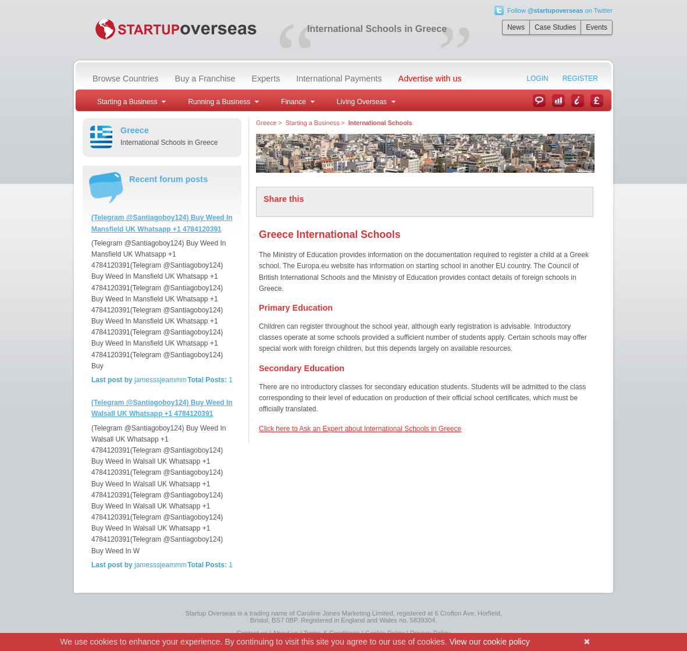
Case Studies (555, 27)
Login (537, 78)
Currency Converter (596, 100)
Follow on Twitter (560, 10)
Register (580, 78)
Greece (266, 122)
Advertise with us (430, 78)
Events (596, 27)
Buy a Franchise (205, 78)
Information (577, 100)
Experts (266, 78)
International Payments (339, 78)
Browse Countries (125, 78)
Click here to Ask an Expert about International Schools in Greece (360, 429)
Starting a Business (313, 122)
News (516, 27)
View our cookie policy (489, 641)
